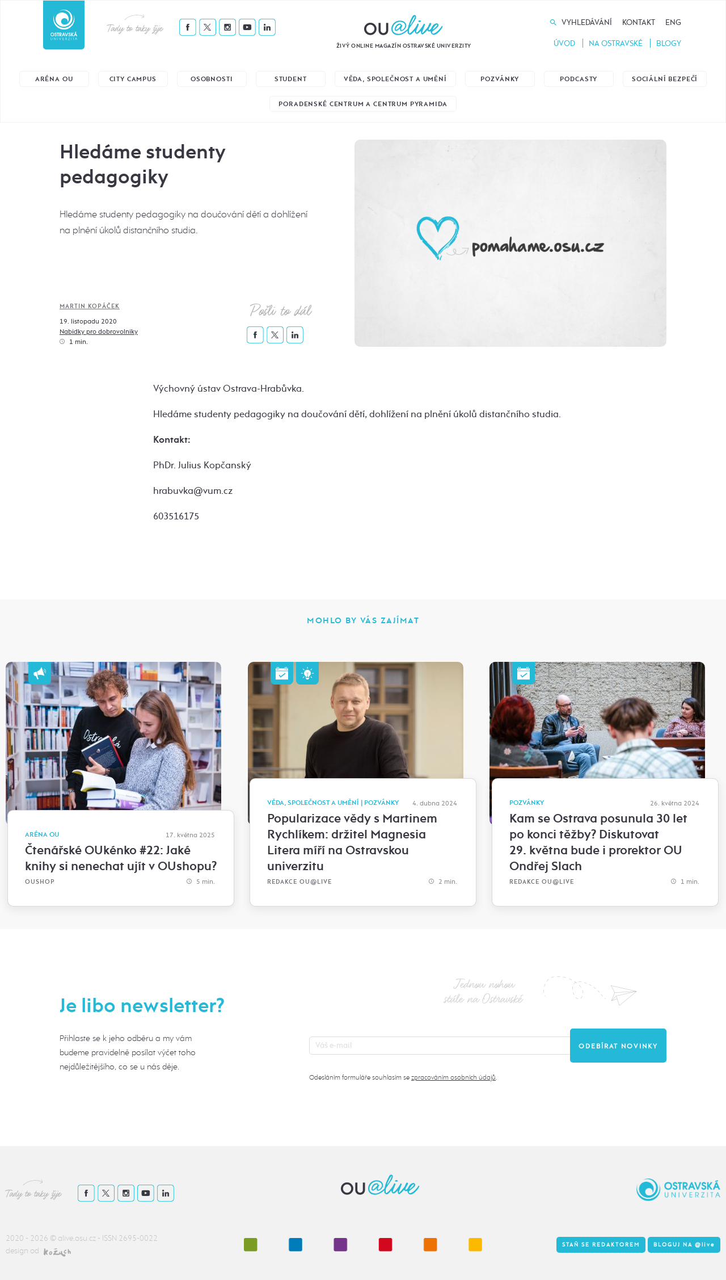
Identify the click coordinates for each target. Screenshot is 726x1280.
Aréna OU (54, 79)
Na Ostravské (616, 43)
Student (291, 79)
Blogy (668, 43)
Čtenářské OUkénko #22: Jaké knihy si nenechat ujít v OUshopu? (121, 858)
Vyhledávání (587, 22)
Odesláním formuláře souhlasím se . (403, 1077)
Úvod (564, 43)
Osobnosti (212, 79)
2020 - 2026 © (32, 1238)
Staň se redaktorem (601, 1244)
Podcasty (578, 79)
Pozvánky (499, 79)
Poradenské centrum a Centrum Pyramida (362, 104)
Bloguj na (684, 1244)
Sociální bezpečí (665, 79)
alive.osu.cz (77, 1238)
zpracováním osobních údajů (453, 1077)
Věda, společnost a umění (395, 79)
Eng (673, 22)
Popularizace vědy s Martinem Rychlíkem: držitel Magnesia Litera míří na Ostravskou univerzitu (352, 842)
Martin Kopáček (90, 306)
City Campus (133, 79)
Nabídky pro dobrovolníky (99, 331)
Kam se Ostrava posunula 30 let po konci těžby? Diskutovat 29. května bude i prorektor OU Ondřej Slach (598, 842)
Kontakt (638, 22)
